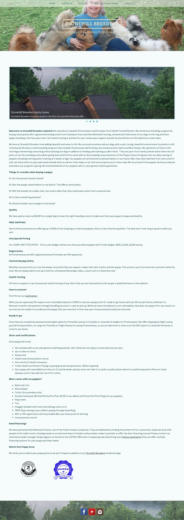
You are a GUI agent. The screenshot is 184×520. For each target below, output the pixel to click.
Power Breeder (105, 518)
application (31, 295)
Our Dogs (67, 3)
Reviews (83, 3)
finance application (132, 436)
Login (129, 518)
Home (52, 3)
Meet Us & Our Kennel (106, 3)
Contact (130, 3)
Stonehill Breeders (95, 453)
